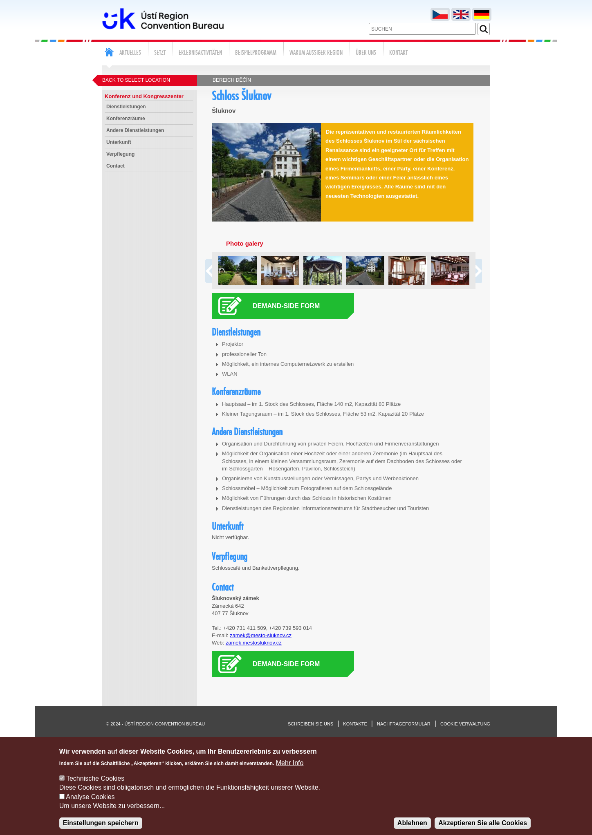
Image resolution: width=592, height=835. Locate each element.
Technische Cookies (95, 787)
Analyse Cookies (90, 805)
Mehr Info (290, 771)
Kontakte (355, 723)
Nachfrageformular (404, 723)
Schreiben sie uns (310, 723)
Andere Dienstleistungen (135, 130)
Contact (115, 166)
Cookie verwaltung (465, 723)
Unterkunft (118, 142)
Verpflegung (120, 154)
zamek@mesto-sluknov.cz (261, 635)
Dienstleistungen (126, 107)
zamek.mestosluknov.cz (254, 643)
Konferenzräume (125, 118)
